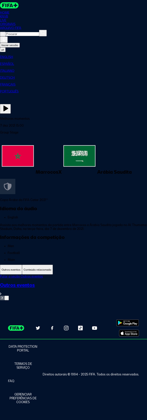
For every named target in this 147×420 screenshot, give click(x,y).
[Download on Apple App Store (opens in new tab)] (129, 333)
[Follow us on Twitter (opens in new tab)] (38, 328)
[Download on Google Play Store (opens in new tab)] (127, 323)
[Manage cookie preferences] (23, 398)
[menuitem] (73, 57)
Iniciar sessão (10, 45)
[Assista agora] (5, 109)
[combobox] (22, 34)
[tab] (11, 269)
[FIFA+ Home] (9, 5)
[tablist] (73, 269)
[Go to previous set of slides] (2, 298)
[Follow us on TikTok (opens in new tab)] (80, 328)
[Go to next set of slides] (6, 298)
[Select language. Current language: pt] (3, 49)
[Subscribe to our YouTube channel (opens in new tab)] (94, 328)
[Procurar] (43, 33)
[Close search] (3, 34)
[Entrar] (4, 39)
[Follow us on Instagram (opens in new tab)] (66, 328)
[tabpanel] (73, 287)
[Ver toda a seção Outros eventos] (73, 289)
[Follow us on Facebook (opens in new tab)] (52, 328)
